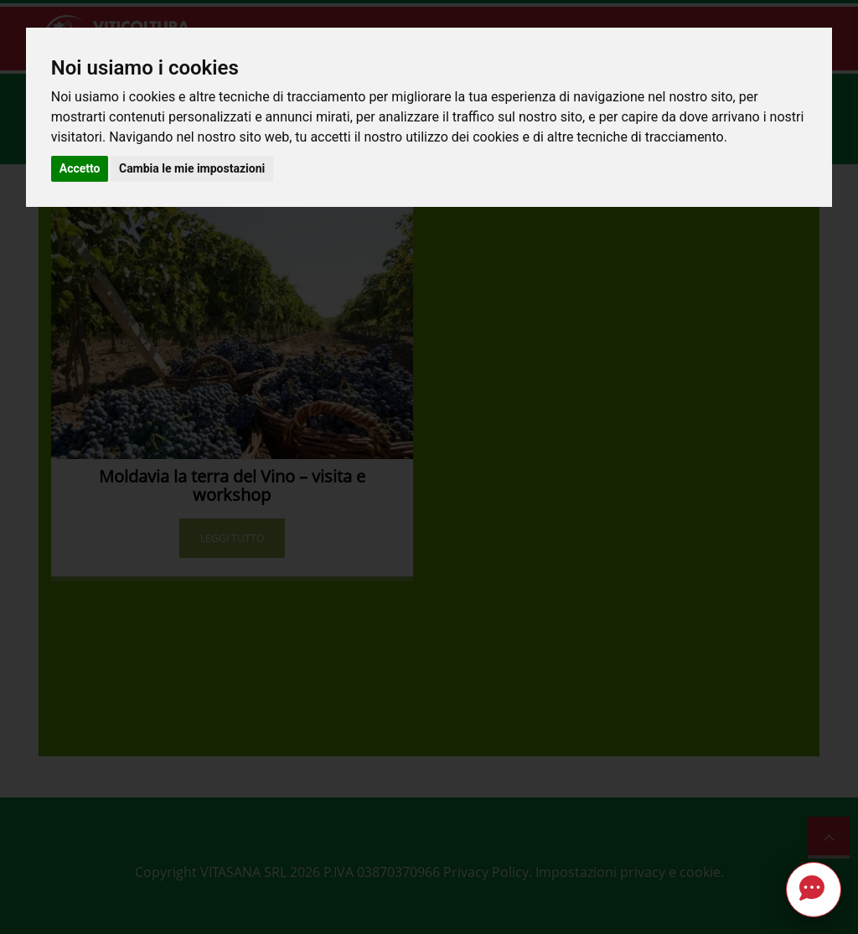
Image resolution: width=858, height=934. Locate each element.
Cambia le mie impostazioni (192, 168)
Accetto (80, 168)
